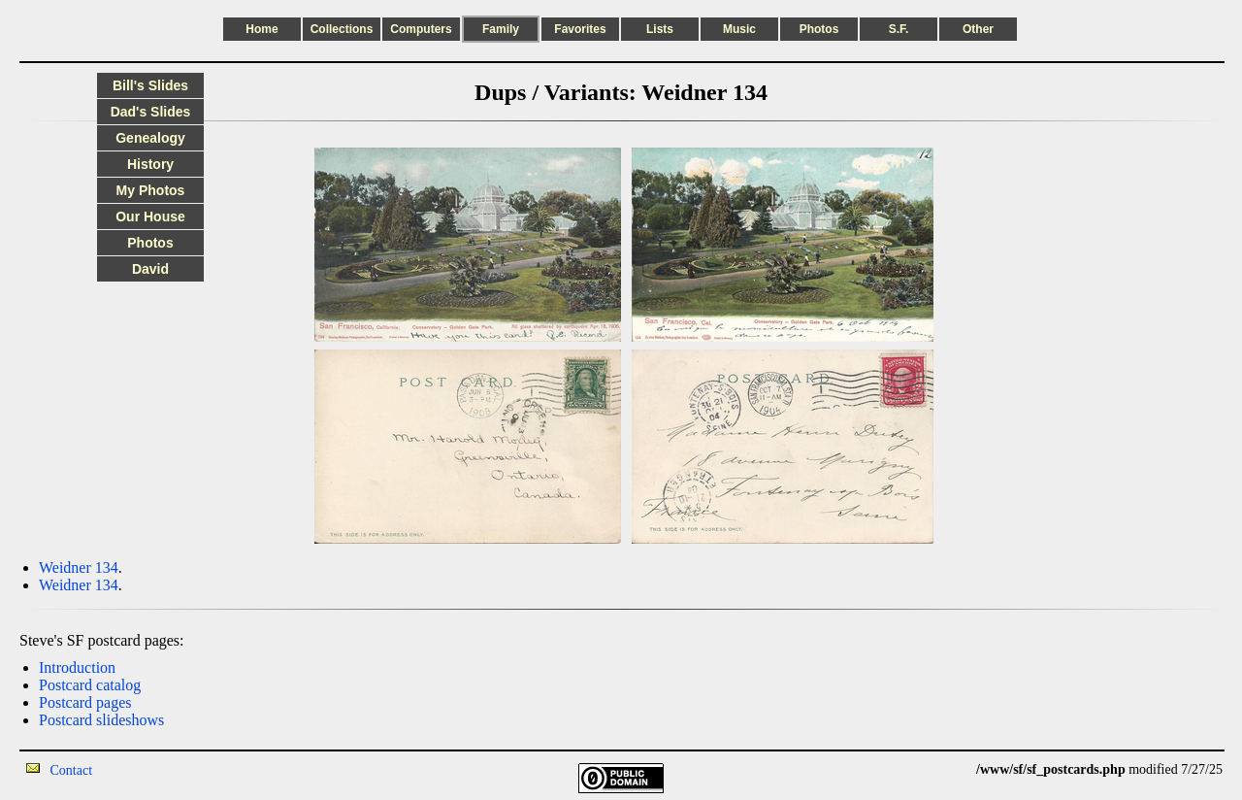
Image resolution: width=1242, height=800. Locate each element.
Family (500, 29)
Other (978, 29)
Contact (71, 770)
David (150, 269)
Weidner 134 (78, 567)
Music (739, 29)
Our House (150, 216)
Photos (819, 29)
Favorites (579, 29)
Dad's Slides (151, 111)
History (150, 164)
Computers (420, 29)
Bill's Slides (150, 85)
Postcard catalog (90, 685)
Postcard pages (85, 702)
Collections (342, 29)
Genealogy (150, 138)
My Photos (150, 190)
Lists (659, 29)
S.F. (899, 29)
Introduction (77, 667)
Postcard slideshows (101, 720)
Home (261, 29)
